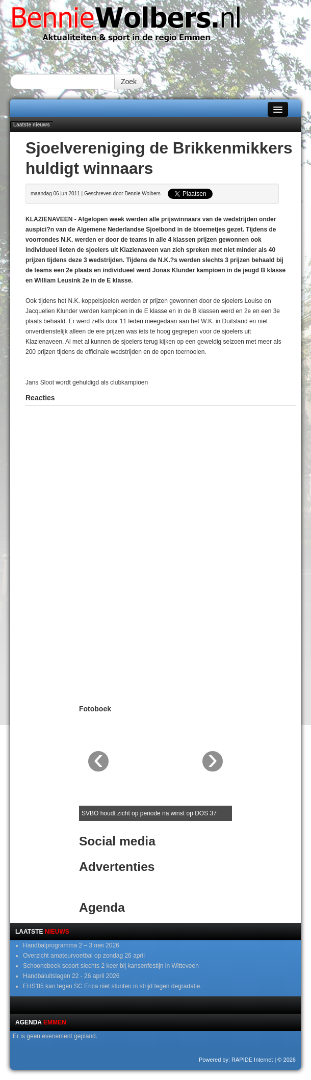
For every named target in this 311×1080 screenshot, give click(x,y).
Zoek (129, 82)
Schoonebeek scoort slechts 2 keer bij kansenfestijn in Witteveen (111, 965)
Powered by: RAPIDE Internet (236, 1060)
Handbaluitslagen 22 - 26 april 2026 (71, 976)
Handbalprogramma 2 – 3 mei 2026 (71, 945)
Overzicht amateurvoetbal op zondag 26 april (84, 955)
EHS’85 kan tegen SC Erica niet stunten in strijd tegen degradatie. (112, 986)
